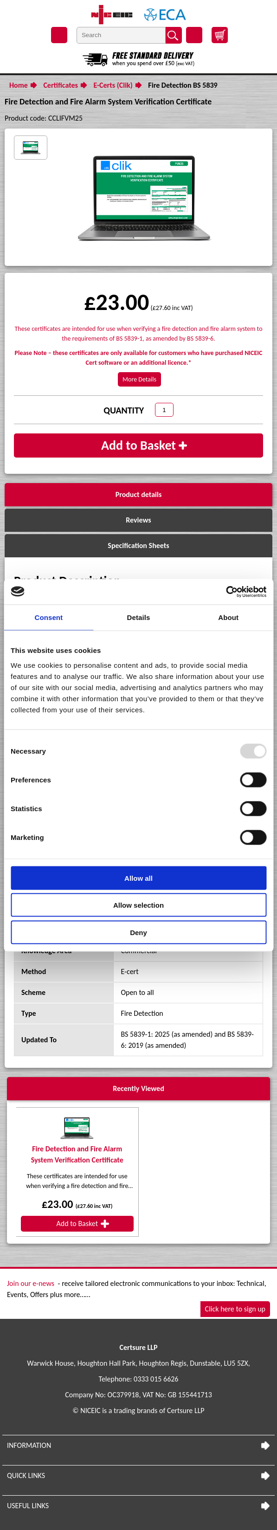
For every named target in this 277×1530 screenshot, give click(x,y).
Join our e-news (30, 1283)
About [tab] (228, 617)
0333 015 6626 (156, 1379)
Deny (138, 932)
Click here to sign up (235, 1308)
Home (18, 85)
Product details (139, 494)
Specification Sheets (138, 545)
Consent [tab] (48, 617)
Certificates (60, 85)
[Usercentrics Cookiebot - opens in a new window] (225, 592)
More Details (139, 379)
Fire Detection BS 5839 (182, 85)
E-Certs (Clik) (113, 85)
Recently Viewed (138, 1088)
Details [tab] (138, 617)
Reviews (138, 520)
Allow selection (138, 905)
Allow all (138, 878)
